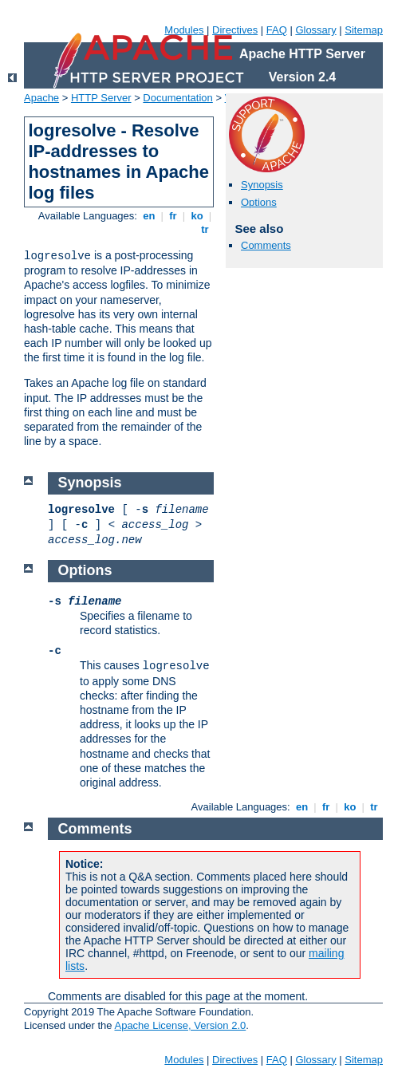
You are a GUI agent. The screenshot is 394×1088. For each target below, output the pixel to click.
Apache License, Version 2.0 (180, 1025)
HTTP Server (101, 98)
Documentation (177, 98)
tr (205, 229)
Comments (266, 245)
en (149, 216)
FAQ (276, 30)
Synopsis (262, 185)
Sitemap (364, 30)
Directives (235, 30)
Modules (183, 30)
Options (259, 202)
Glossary (315, 30)
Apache (41, 98)
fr (173, 216)
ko (197, 216)
